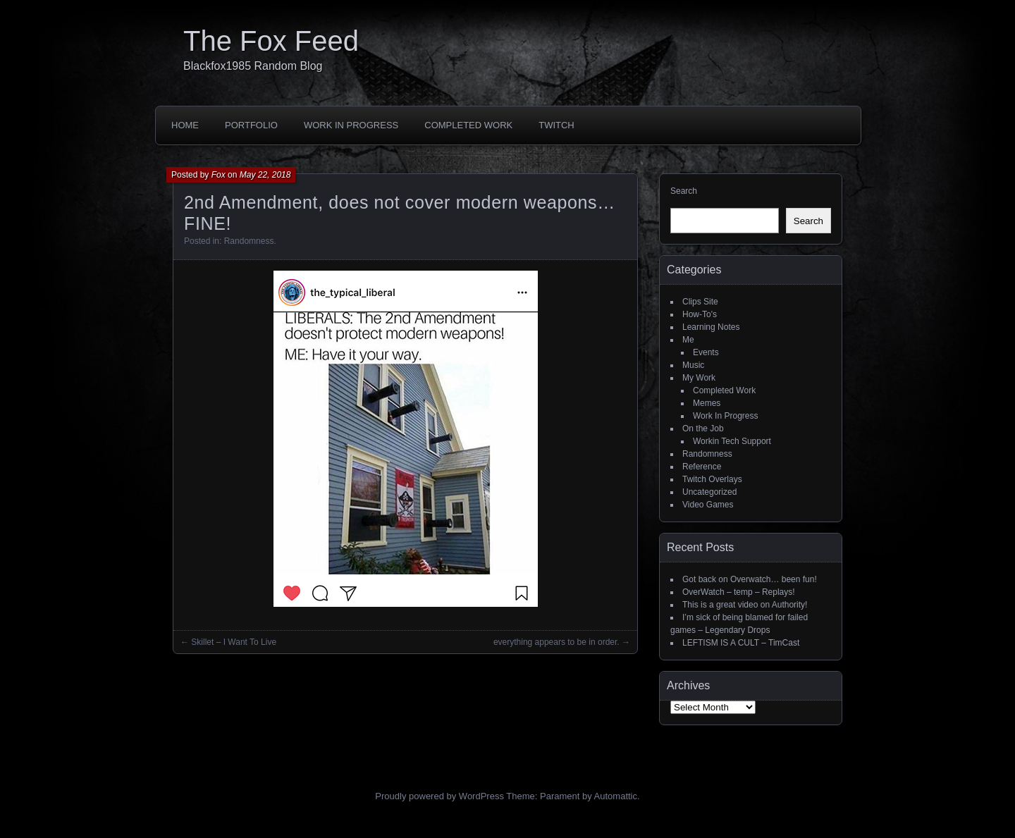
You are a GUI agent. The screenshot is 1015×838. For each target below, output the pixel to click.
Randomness (249, 241)
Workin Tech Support (732, 441)
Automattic (615, 796)
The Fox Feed (271, 40)
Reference (701, 467)
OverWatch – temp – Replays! (738, 592)
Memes (706, 403)
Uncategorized (709, 492)
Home (185, 125)
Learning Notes (710, 327)
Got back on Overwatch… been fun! (749, 579)
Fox (218, 175)
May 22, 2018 (265, 175)
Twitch (556, 125)
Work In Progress (351, 125)
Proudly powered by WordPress (439, 796)
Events (706, 352)
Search (683, 191)
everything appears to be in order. (556, 642)
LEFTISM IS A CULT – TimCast (740, 643)
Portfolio (251, 125)
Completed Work (468, 125)
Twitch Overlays (712, 479)
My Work (698, 378)
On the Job (703, 428)
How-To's (699, 314)
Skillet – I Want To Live (233, 642)
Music (693, 365)
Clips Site (700, 302)
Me (688, 340)
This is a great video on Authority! (744, 605)
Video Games (708, 505)
